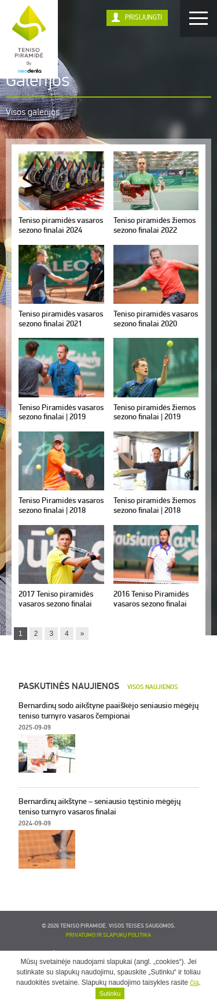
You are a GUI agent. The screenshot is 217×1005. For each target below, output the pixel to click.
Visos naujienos (152, 687)
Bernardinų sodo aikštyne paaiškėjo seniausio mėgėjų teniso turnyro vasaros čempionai (108, 711)
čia (194, 982)
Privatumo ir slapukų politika (108, 935)
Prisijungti (143, 17)
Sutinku (110, 993)
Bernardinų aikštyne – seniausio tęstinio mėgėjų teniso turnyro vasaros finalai (100, 806)
